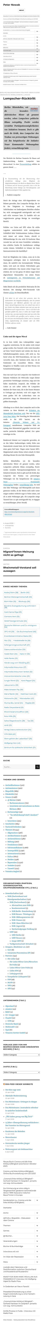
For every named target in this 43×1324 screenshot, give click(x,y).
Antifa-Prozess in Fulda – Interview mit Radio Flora (14, 84)
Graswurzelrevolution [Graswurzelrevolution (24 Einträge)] (15, 649)
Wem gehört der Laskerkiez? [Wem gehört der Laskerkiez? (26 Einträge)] (18, 739)
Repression (12, 862)
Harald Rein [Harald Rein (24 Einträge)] (10, 654)
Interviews (11, 821)
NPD (9, 985)
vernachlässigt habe (26, 485)
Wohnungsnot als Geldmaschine (19, 1149)
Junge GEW (16, 941)
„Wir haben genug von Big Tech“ (19, 1116)
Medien (10, 859)
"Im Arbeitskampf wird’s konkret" (24, 815)
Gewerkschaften (12, 893)
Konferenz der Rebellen (15, 1131)
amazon (8, 1009)
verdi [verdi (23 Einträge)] (8, 725)
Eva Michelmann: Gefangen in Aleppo (21, 1102)
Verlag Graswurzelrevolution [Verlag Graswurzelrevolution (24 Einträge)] (17, 730)
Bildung (10, 842)
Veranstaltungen (7, 50)
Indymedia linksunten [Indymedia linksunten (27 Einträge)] (15, 667)
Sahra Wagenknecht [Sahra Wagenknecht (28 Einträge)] (14, 721)
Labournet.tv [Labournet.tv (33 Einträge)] (11, 685)
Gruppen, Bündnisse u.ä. (15, 947)
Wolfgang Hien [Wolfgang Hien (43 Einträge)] (12, 743)
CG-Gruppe (10, 1015)
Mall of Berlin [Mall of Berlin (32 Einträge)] (11, 694)
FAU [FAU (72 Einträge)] (7, 640)
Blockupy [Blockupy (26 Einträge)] (24, 601)
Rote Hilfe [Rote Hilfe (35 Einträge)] (10, 716)
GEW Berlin (16, 935)
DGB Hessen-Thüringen (22, 914)
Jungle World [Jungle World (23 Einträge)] (11, 681)
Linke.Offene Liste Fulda (20, 968)
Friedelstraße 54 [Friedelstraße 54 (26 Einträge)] (21, 640)
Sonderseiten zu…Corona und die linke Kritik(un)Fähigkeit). (16, 30)
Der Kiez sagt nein (13, 1090)
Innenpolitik (9, 525)
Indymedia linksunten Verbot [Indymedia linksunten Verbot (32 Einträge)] (18, 672)
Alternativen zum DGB (21, 905)
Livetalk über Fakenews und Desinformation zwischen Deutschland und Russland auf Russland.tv (19, 65)
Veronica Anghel (12, 871)
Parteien (8, 956)
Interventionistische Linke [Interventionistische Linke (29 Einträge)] (17, 676)
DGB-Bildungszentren (21, 917)
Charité (8, 1018)
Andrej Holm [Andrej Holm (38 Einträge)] (11, 592)
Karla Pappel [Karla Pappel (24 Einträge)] (28, 681)
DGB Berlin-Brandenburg (22, 911)
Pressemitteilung (25, 164)
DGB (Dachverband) (18, 902)
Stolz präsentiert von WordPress (24, 1320)
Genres (5, 44)
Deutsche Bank (11, 1024)
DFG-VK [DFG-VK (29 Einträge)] (9, 632)
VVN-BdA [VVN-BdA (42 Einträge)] (10, 734)
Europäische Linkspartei (17, 977)
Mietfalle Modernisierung (16, 1096)
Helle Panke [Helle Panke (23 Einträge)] (11, 658)
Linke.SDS (14, 971)
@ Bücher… (6, 47)
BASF (7, 1012)
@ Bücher (11, 800)
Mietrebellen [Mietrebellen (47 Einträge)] (27, 698)
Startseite (5, 33)
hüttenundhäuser (14, 848)
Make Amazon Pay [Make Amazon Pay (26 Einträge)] (13, 690)
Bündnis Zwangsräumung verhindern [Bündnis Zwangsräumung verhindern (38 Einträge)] (20, 607)
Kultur (10, 856)
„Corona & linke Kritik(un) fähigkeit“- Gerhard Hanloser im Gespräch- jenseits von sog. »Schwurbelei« (20, 22)
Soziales (8, 528)
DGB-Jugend (17, 926)
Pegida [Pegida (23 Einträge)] (30, 703)
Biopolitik (9, 791)
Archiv (4, 36)
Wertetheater (11, 1137)
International (13, 853)
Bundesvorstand (18, 908)
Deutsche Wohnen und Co (13, 532)
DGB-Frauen (17, 920)
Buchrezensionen (17, 803)
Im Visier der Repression (8, 59)
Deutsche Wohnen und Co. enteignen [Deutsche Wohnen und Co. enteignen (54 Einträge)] (20, 626)
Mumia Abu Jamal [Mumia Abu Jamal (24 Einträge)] (13, 703)
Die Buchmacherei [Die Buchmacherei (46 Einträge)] (26, 632)
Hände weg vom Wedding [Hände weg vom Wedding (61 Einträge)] (17, 663)
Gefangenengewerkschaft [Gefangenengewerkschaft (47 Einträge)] (17, 645)
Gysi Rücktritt (24, 532)
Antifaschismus (13, 836)
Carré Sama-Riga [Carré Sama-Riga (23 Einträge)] (13, 612)
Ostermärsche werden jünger (17, 1143)
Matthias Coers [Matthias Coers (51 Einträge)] (28, 694)
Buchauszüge (13, 812)
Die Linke (11, 959)
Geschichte (10, 824)
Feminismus (12, 845)
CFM (9, 1021)
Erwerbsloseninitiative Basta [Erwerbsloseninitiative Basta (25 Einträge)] (17, 636)
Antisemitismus (14, 839)
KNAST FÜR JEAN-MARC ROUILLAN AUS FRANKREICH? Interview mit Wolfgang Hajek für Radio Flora (21, 70)
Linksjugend (15, 974)
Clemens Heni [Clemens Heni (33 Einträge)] (11, 616)
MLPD (10, 982)
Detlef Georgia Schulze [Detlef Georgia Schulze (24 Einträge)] (15, 621)
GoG (9, 950)
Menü (21, 10)
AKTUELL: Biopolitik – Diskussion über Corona (13, 38)
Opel (7, 1030)
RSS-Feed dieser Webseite (19, 1084)
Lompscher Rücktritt (23, 534)
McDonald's (10, 1027)
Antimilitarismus (12, 785)
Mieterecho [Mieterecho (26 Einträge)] (10, 698)
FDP (9, 980)
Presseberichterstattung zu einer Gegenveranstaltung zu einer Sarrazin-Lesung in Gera (20, 77)
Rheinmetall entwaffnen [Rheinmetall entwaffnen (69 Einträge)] (16, 712)
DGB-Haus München (20, 923)
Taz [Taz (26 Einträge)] (30, 721)
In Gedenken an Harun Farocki (10, 73)
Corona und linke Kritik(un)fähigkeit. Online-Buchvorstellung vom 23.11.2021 (20, 19)
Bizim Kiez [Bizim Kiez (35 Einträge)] (10, 601)
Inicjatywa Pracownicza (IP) (19, 953)
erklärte (11, 293)
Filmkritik (9, 794)
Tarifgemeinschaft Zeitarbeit (22, 944)
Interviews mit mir (7, 56)
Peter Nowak (11, 4)
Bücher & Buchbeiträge (8, 53)
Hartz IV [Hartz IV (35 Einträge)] (25, 654)
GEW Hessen (17, 938)
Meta (4, 62)
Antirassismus (11, 788)
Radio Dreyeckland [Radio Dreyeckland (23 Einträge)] (14, 707)
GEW (12, 932)
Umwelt (10, 868)
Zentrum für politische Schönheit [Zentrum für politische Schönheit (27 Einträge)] (20, 748)
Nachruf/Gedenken (13, 827)
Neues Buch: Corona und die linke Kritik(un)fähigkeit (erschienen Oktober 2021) (21, 16)
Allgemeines (12, 833)
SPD (9, 988)
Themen (5, 41)
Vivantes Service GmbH (15, 1033)
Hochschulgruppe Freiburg (23, 929)
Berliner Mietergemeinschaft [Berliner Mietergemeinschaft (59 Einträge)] (18, 597)
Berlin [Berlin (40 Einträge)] (25, 592)
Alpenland (9, 1006)
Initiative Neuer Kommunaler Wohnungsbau (21, 482)
